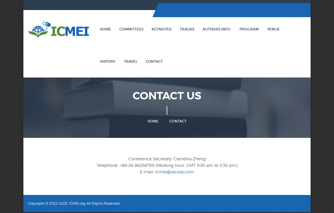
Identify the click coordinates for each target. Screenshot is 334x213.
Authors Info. (217, 29)
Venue (273, 29)
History (107, 61)
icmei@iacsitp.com (174, 171)
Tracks (187, 29)
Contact (154, 61)
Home (105, 29)
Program (249, 29)
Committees (131, 29)
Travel (130, 61)
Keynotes (161, 29)
